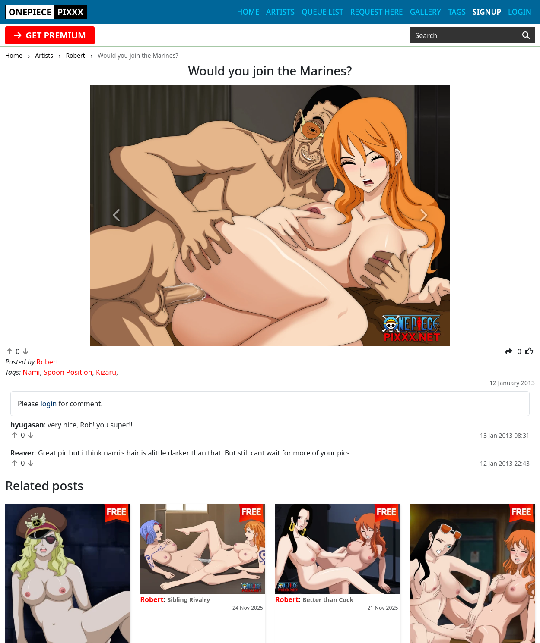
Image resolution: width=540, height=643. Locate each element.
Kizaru (106, 372)
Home (248, 12)
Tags (457, 12)
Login (519, 12)
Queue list (322, 12)
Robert (152, 599)
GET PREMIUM (50, 35)
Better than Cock (327, 600)
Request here (376, 12)
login (49, 403)
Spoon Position (68, 372)
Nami (31, 372)
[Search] (526, 35)
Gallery (425, 12)
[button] (117, 216)
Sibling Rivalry (188, 600)
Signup (487, 12)
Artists (280, 12)
